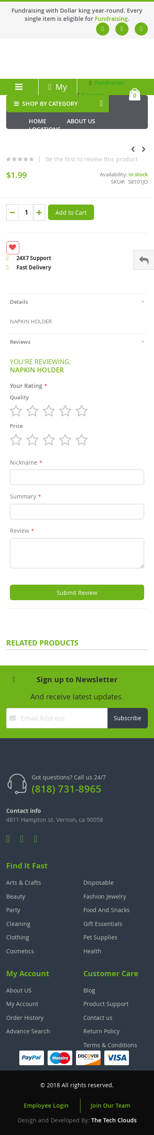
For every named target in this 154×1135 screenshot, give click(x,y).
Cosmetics (20, 951)
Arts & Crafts (23, 882)
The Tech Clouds (114, 1120)
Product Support (106, 1004)
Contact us (98, 1018)
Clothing (17, 937)
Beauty (15, 896)
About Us (81, 121)
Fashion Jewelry (104, 896)
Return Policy (101, 1031)
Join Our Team (110, 1105)
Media (85, 137)
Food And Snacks (106, 910)
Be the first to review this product (92, 159)
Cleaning (18, 924)
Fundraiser (107, 83)
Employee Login (46, 1105)
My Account (57, 92)
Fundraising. (112, 18)
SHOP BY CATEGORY (45, 103)
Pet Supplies (100, 937)
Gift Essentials (102, 924)
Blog (89, 990)
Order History (25, 1018)
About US (19, 990)
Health (92, 951)
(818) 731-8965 (66, 788)
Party (13, 910)
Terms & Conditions (110, 1045)
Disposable (98, 882)
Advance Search (28, 1031)
